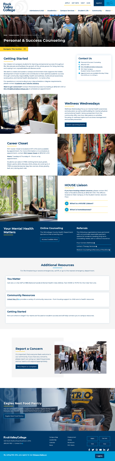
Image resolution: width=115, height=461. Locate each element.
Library (70, 440)
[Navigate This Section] (14, 49)
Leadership (52, 440)
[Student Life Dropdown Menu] (90, 10)
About (108, 11)
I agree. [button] (100, 456)
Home (5, 35)
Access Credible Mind (50, 239)
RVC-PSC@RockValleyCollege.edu (16, 89)
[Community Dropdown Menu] (103, 10)
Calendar (52, 442)
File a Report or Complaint (27, 366)
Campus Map (53, 437)
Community (97, 11)
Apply (67, 3)
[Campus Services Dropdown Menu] (75, 10)
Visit (83, 3)
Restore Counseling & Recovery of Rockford (93, 250)
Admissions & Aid (37, 11)
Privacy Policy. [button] (39, 455)
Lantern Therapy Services (86, 246)
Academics (51, 11)
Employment (72, 437)
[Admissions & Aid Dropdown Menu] (45, 10)
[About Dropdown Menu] (112, 10)
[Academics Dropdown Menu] (58, 10)
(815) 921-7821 (8, 443)
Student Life (83, 11)
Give (88, 3)
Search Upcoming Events (75, 125)
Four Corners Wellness (85, 243)
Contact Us (18, 443)
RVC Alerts (71, 445)
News (51, 445)
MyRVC (99, 3)
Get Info (75, 3)
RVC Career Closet (30, 153)
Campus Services (67, 11)
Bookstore (71, 442)
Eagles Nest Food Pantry (14, 416)
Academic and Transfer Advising (27, 83)
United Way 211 (12, 299)
